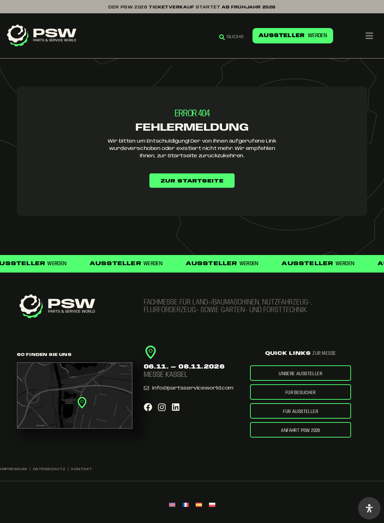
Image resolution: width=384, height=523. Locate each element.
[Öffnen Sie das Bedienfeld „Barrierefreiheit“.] (369, 508)
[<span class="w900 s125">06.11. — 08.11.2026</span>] (150, 349)
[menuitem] (172, 505)
